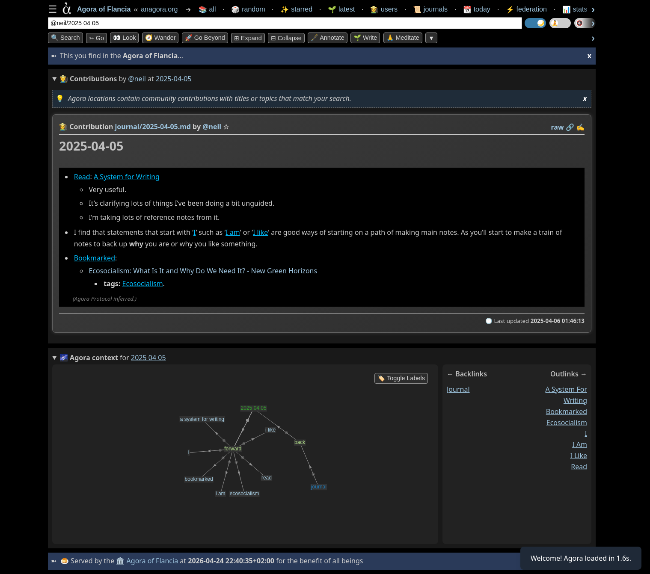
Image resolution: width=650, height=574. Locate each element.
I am (233, 232)
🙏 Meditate (402, 37)
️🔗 (570, 127)
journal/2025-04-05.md (153, 126)
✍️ (580, 127)
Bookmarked (94, 258)
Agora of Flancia (152, 560)
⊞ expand (248, 38)
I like (260, 232)
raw (557, 127)
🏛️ (120, 560)
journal (458, 389)
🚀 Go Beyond (205, 37)
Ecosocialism (142, 283)
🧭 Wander (160, 37)
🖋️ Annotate (327, 37)
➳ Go (96, 38)
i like (578, 455)
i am (579, 444)
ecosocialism (566, 422)
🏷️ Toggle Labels (401, 378)
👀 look (124, 37)
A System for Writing (127, 176)
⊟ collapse (286, 38)
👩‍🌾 (63, 126)
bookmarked (566, 411)
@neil (137, 78)
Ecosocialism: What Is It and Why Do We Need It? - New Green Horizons (203, 270)
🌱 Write (365, 37)
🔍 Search (65, 37)
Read (82, 176)
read (579, 466)
